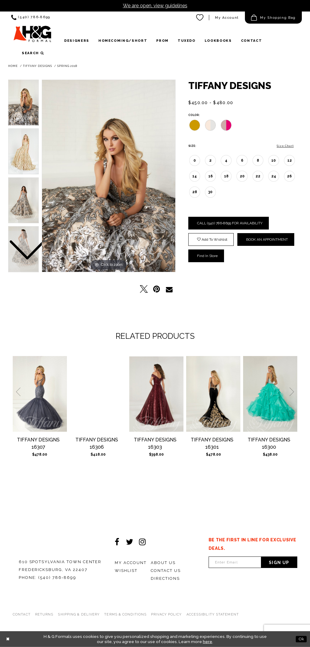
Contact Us (166, 570)
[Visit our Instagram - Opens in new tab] (142, 542)
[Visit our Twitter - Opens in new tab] (129, 542)
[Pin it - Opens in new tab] (156, 289)
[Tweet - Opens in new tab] (143, 289)
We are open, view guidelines (155, 5)
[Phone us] (30, 18)
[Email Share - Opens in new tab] (169, 289)
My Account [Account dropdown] (227, 18)
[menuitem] (30, 18)
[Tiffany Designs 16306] (98, 394)
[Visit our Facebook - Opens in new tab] (116, 542)
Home (13, 66)
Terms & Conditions (125, 614)
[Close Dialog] (7, 639)
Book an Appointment (267, 239)
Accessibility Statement (212, 614)
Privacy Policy (166, 614)
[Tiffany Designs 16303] (156, 394)
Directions (165, 578)
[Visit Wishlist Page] (200, 17)
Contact (22, 614)
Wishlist (126, 570)
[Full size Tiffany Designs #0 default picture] (108, 176)
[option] (23, 152)
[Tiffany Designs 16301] (213, 394)
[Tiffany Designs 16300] (270, 394)
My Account (131, 562)
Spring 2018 (67, 66)
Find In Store (207, 256)
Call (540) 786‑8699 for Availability (229, 223)
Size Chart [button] (285, 145)
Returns (44, 614)
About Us (163, 562)
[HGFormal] (32, 36)
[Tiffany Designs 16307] (40, 394)
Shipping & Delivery (79, 614)
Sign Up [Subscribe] (279, 562)
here (207, 641)
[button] (273, 18)
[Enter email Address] (235, 562)
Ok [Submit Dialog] (301, 638)
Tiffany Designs (37, 66)
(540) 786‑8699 (57, 577)
